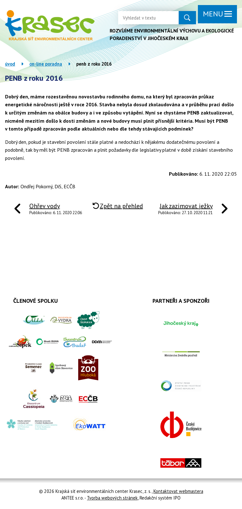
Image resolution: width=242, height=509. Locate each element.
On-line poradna (45, 64)
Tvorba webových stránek (112, 498)
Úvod (10, 64)
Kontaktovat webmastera (178, 491)
